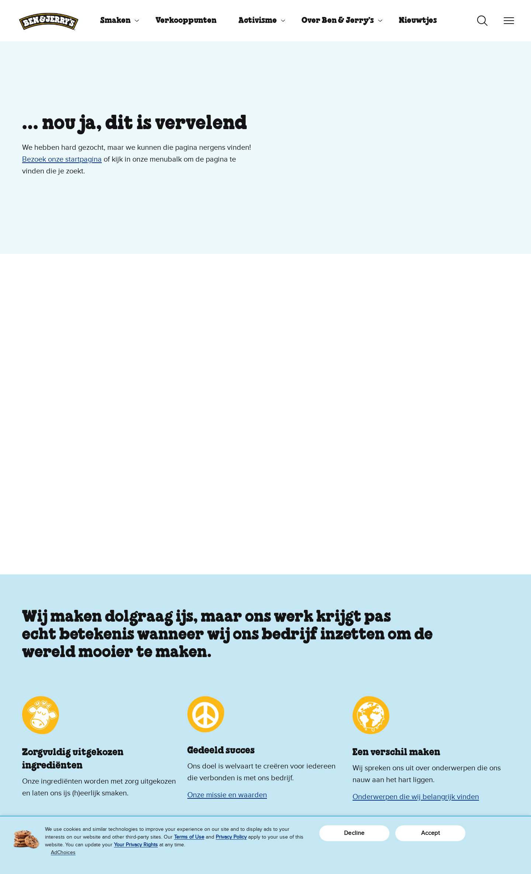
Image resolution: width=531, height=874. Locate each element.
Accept (430, 833)
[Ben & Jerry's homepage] (48, 20)
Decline (354, 833)
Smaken (115, 20)
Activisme (258, 20)
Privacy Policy (231, 837)
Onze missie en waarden (227, 795)
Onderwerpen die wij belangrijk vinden (416, 796)
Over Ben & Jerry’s (338, 20)
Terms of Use (189, 837)
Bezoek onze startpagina (62, 159)
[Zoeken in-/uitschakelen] (482, 20)
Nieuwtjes (418, 20)
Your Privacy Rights (136, 845)
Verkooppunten (186, 20)
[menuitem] (117, 20)
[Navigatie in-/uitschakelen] (509, 20)
